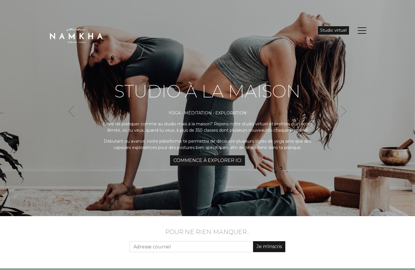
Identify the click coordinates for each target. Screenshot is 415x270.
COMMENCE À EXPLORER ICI (207, 160)
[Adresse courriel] (191, 246)
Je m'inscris (269, 246)
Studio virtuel (333, 30)
